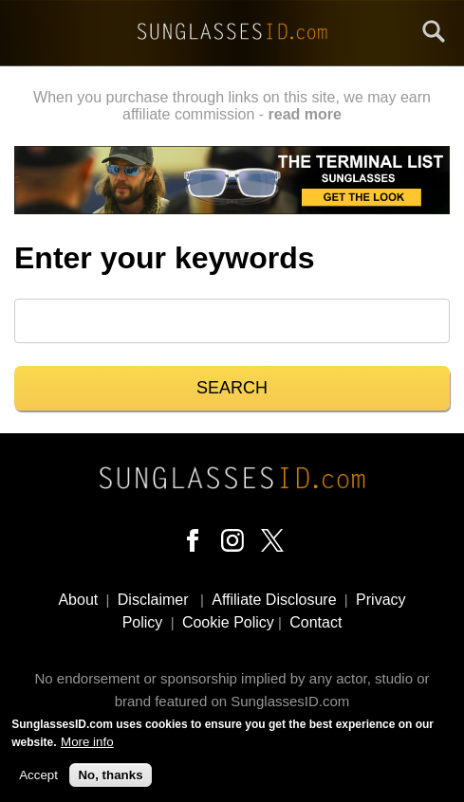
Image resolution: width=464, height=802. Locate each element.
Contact (315, 622)
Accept (38, 778)
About (78, 600)
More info (87, 745)
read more (305, 114)
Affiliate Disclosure (274, 600)
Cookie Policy (228, 622)
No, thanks (110, 778)
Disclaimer (153, 600)
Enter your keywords (164, 258)
